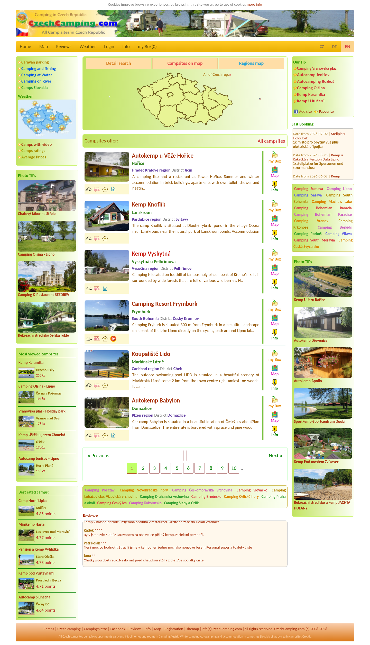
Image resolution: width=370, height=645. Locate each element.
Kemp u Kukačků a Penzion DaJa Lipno (318, 150)
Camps (49, 628)
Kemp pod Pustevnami (36, 573)
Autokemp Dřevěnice (310, 340)
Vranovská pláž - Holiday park (42, 411)
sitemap (193, 628)
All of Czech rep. (216, 74)
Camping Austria (169, 636)
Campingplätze (95, 628)
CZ (322, 46)
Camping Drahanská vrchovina (164, 496)
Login (109, 46)
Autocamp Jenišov (313, 74)
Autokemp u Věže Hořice (162, 155)
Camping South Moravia (314, 240)
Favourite (326, 111)
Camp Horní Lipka (32, 500)
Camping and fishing (38, 68)
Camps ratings (33, 150)
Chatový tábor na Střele (36, 213)
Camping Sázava (308, 195)
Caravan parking (35, 62)
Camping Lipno (339, 188)
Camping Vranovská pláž (317, 68)
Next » (275, 455)
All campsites (271, 141)
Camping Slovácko (252, 490)
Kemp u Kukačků (250, 76)
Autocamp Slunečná (34, 597)
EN (347, 46)
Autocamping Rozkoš (315, 81)
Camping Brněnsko (206, 496)
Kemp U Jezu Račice (309, 300)
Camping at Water (36, 75)
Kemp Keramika (30, 362)
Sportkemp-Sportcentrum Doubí (319, 421)
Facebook (117, 628)
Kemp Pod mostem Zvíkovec (316, 462)
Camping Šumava (308, 188)
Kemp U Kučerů (311, 101)
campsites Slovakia (258, 636)
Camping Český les (111, 503)
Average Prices (33, 157)
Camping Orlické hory (241, 496)
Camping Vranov (311, 221)
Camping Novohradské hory (144, 490)
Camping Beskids (335, 227)
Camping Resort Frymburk (164, 303)
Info (126, 46)
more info (254, 4)
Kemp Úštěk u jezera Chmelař (41, 435)
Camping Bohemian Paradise (323, 214)
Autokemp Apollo (308, 381)
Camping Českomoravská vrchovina (202, 490)
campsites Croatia (300, 636)
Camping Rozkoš (307, 233)
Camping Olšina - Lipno (36, 254)
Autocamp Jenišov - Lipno (38, 458)
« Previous (98, 455)
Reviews (63, 46)
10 (233, 468)
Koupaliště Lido (151, 353)
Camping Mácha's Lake (332, 201)
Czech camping (68, 628)
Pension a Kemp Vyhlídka (38, 549)
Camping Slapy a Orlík (181, 503)
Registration (173, 628)
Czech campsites (72, 636)
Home (25, 46)
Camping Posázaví (100, 490)
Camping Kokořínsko (145, 503)
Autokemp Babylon (156, 400)
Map (43, 46)
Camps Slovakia (34, 87)
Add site (305, 111)
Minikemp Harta (31, 524)
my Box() (147, 46)
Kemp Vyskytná (151, 253)
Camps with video (36, 144)
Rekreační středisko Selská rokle (43, 335)
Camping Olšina (311, 88)
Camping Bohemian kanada (323, 208)
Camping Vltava (338, 233)
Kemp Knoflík (148, 204)
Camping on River (36, 81)
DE (334, 46)
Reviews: (90, 515)
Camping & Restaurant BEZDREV (43, 294)
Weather (88, 46)
